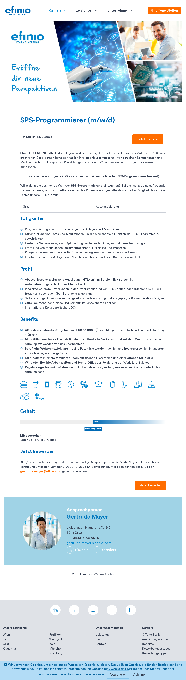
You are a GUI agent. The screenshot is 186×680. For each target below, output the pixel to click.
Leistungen (103, 634)
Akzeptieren (118, 674)
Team (99, 639)
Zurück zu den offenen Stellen (93, 574)
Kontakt (101, 643)
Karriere (147, 627)
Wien (6, 634)
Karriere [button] (55, 10)
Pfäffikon (55, 634)
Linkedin (77, 550)
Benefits (148, 643)
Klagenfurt (10, 648)
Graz (6, 643)
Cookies (36, 664)
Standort (104, 550)
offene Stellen (164, 10)
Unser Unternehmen (109, 627)
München (55, 648)
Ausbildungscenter (155, 639)
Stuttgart (55, 639)
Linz (6, 639)
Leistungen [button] (85, 10)
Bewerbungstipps (154, 653)
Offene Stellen (152, 634)
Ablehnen (139, 674)
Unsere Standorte (15, 627)
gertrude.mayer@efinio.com (40, 471)
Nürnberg (56, 653)
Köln (52, 643)
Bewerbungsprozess (156, 648)
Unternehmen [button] (118, 10)
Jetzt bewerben (148, 139)
